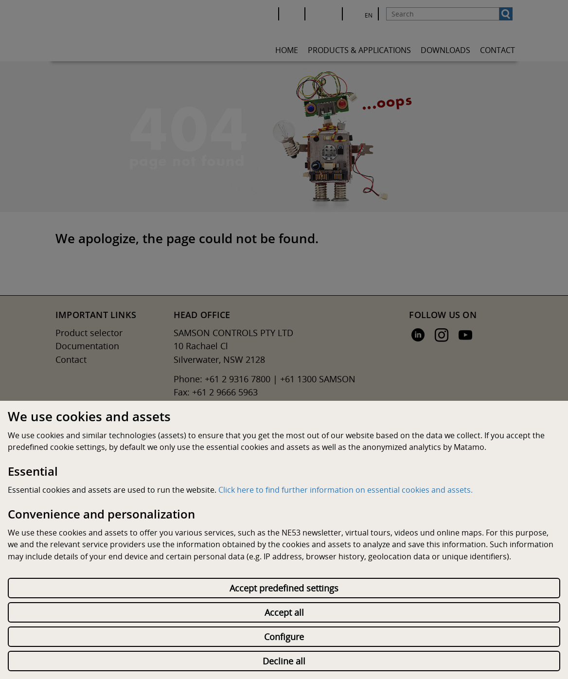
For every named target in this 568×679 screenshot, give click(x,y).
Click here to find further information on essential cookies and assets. (345, 489)
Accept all (284, 612)
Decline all (284, 661)
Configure (284, 637)
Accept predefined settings (284, 588)
